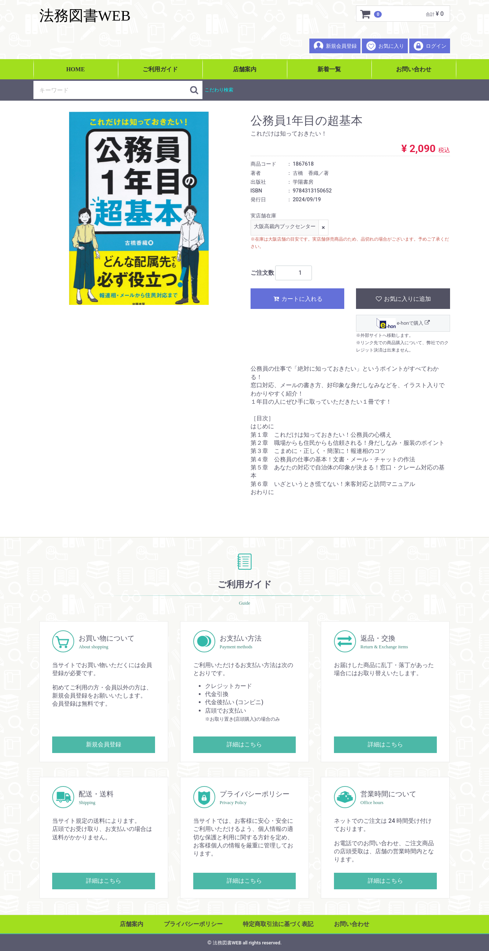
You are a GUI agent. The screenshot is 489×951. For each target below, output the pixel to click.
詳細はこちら (244, 744)
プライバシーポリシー (193, 924)
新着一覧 (329, 69)
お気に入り (385, 45)
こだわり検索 (219, 90)
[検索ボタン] (194, 90)
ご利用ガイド (160, 69)
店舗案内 (244, 69)
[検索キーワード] (111, 90)
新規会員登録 (335, 45)
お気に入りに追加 (403, 298)
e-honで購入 (402, 323)
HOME (75, 69)
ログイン (429, 45)
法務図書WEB (85, 15)
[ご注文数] (293, 273)
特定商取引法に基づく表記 (278, 924)
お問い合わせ (413, 69)
